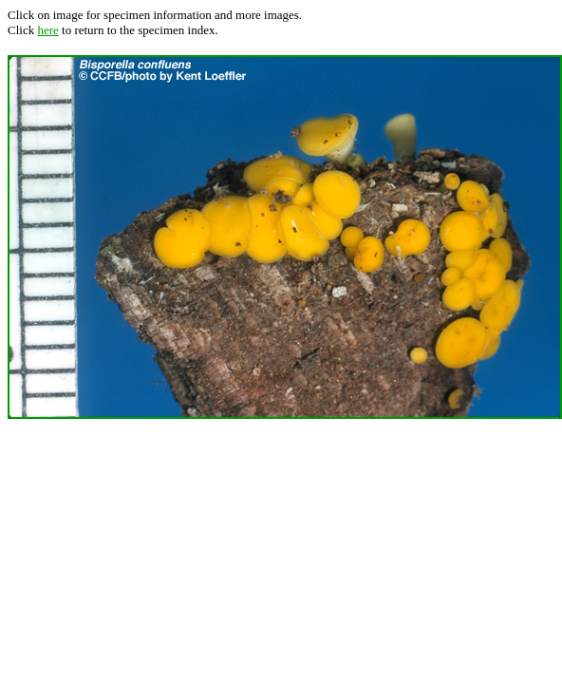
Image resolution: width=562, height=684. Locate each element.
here (47, 30)
